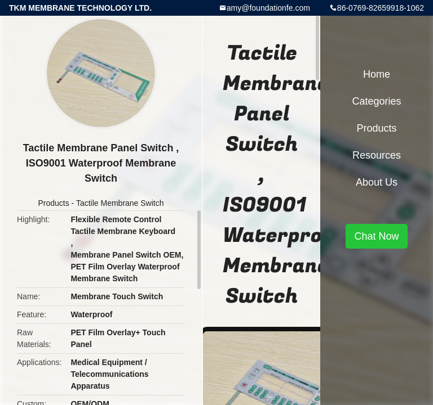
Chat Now (376, 236)
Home (376, 74)
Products (53, 203)
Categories (376, 101)
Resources (376, 155)
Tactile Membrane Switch (120, 203)
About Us (376, 182)
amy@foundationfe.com (268, 7)
